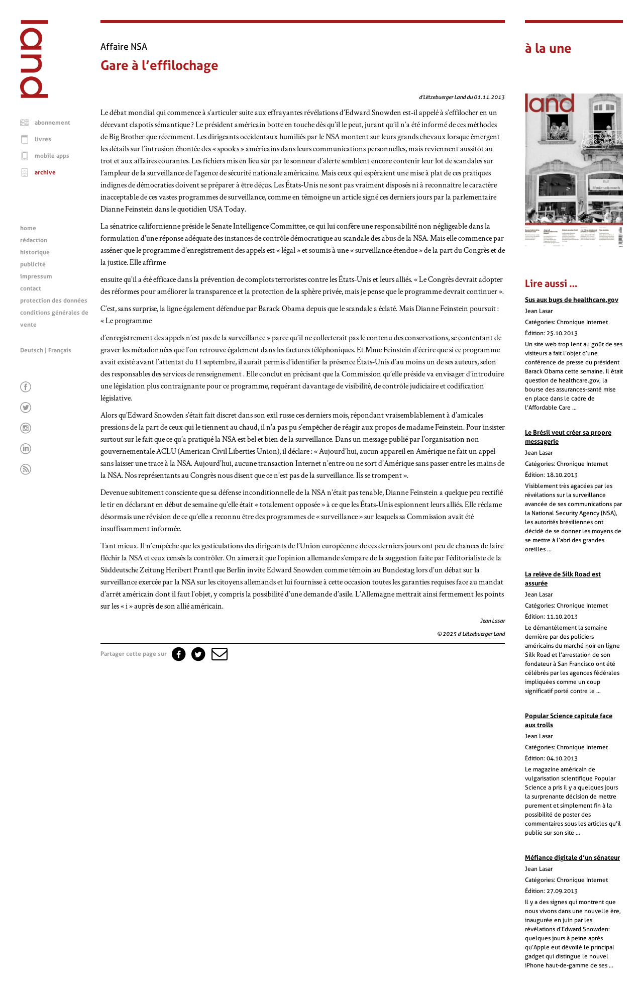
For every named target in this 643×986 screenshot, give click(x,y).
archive (45, 172)
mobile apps (52, 155)
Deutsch (31, 350)
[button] (218, 653)
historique (35, 252)
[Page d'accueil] (34, 95)
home (28, 228)
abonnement (52, 122)
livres (43, 139)
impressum (36, 276)
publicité (33, 264)
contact (30, 288)
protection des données (53, 300)
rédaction (33, 240)
